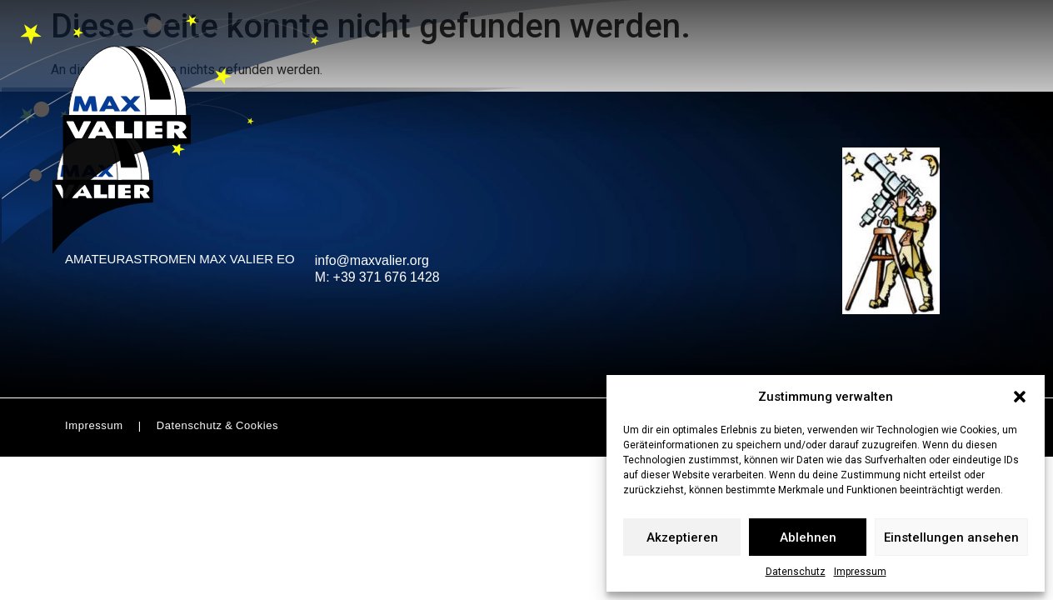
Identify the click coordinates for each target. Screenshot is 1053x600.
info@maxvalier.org (372, 262)
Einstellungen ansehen (951, 537)
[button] (1019, 396)
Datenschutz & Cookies (218, 426)
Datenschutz (796, 572)
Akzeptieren (682, 537)
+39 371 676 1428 (386, 278)
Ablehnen (808, 537)
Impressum (860, 572)
